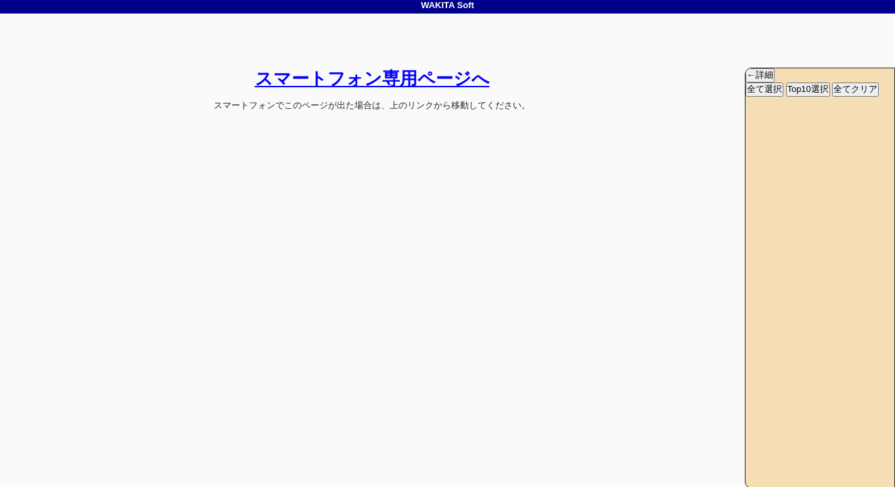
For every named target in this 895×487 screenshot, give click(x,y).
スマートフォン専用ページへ (372, 78)
